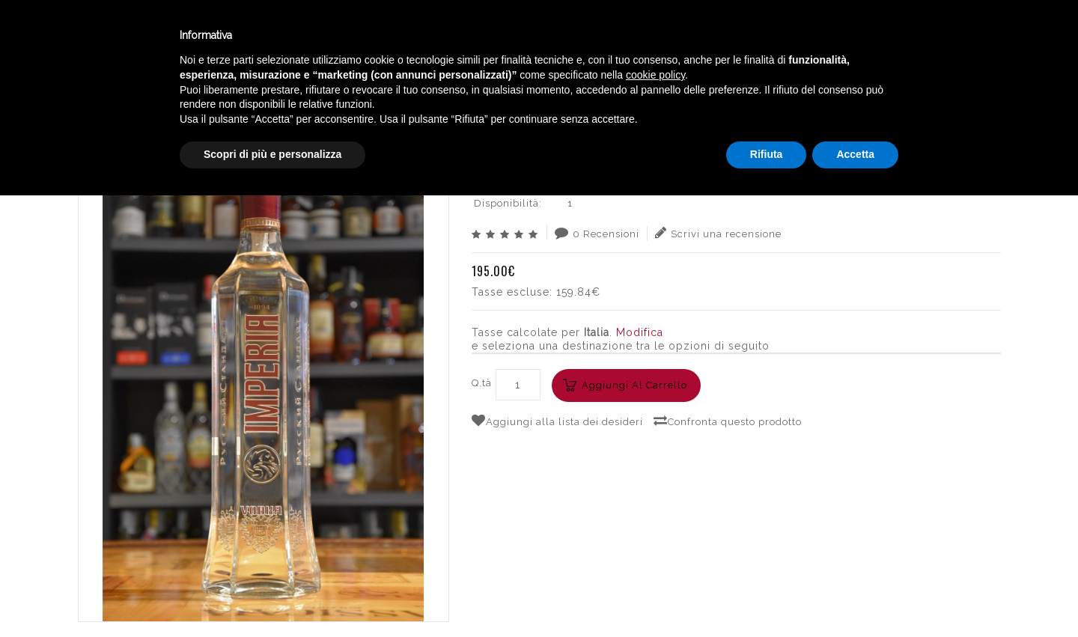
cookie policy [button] (655, 516)
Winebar (279, 36)
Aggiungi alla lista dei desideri (557, 420)
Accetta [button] (855, 596)
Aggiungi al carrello (634, 385)
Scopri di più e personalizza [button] (272, 596)
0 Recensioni (597, 233)
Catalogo (368, 36)
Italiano (920, 32)
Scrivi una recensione (718, 233)
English (921, 50)
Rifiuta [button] (766, 596)
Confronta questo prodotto (728, 420)
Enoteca (194, 36)
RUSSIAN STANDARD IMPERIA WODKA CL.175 (877, 94)
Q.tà (482, 382)
